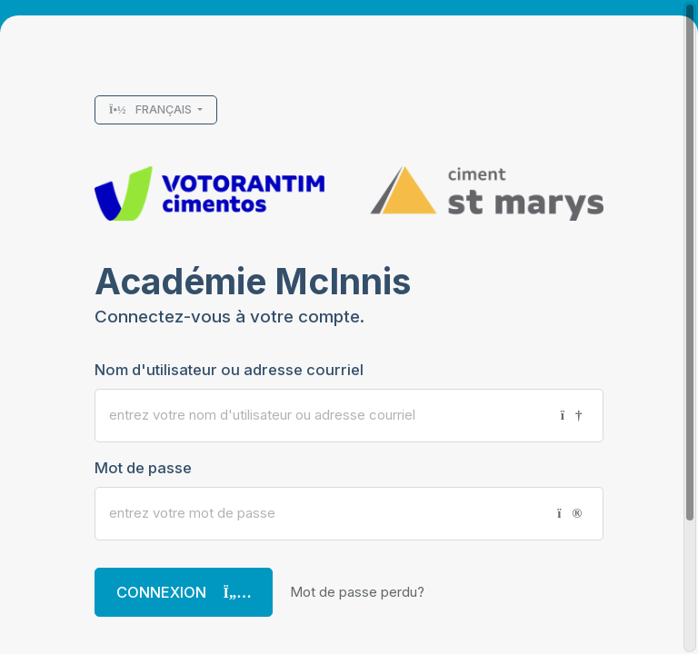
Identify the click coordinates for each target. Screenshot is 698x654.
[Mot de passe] (319, 513)
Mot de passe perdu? (357, 591)
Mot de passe (143, 468)
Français (152, 109)
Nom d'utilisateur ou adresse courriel (229, 370)
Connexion (184, 592)
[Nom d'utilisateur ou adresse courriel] (321, 415)
